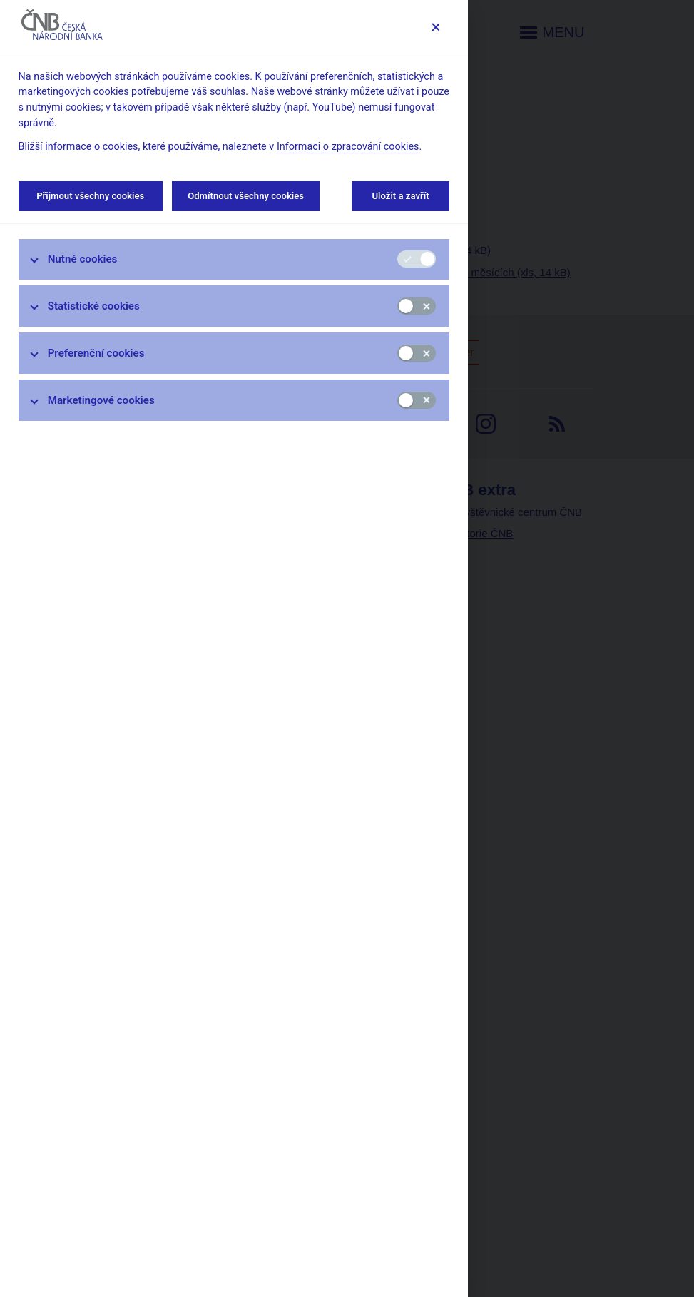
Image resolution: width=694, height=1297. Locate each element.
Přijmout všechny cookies (90, 195)
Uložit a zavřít (400, 195)
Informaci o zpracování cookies (348, 147)
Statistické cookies (94, 306)
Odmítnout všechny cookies (246, 195)
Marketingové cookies (101, 400)
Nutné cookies (83, 259)
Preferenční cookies (96, 353)
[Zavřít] (435, 27)
